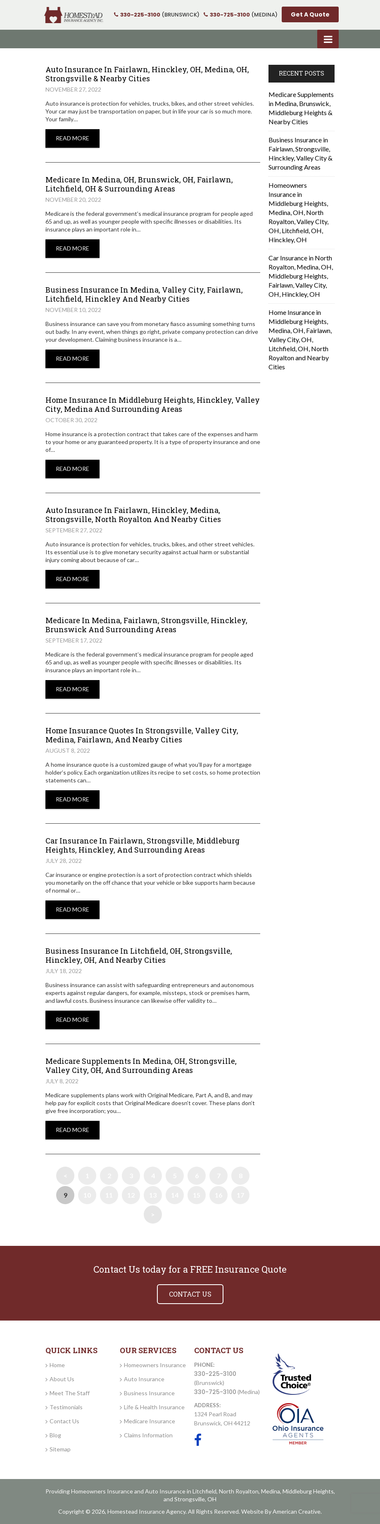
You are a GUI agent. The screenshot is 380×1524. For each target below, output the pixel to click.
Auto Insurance (144, 1378)
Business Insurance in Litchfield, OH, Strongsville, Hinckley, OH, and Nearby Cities (138, 955)
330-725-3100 (215, 1392)
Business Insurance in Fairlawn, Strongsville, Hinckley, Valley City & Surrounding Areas (300, 153)
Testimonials (66, 1407)
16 (218, 1195)
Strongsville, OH (195, 1499)
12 (131, 1195)
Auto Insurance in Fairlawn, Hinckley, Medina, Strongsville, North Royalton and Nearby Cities (133, 514)
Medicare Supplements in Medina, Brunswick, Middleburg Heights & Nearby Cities (301, 107)
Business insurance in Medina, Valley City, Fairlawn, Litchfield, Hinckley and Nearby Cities (144, 294)
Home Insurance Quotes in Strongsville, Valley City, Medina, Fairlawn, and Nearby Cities (141, 734)
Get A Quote (310, 14)
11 (109, 1195)
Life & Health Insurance (154, 1407)
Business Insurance (149, 1392)
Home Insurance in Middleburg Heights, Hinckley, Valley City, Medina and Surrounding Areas (152, 404)
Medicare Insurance (149, 1421)
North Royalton (239, 1491)
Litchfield (204, 1491)
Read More (72, 138)
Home (57, 1364)
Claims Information (148, 1435)
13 (153, 1195)
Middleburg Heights (308, 1491)
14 (174, 1195)
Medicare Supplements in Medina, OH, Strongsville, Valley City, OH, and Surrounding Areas (141, 1065)
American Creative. (297, 1511)
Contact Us (64, 1421)
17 (240, 1195)
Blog (55, 1435)
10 (87, 1195)
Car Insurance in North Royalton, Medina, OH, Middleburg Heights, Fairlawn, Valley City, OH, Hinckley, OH (300, 276)
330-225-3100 (215, 1374)
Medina (270, 1491)
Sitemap (60, 1449)
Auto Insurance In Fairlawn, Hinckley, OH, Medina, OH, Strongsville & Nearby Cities (147, 73)
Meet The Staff (70, 1392)
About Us (62, 1378)
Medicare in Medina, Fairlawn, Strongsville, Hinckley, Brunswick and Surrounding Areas (146, 624)
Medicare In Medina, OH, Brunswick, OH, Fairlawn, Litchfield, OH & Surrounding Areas (139, 184)
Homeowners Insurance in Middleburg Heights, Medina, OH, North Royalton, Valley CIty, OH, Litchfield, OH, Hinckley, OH (298, 212)
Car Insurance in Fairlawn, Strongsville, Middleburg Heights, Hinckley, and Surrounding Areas (142, 845)
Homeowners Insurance (155, 1364)
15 (196, 1195)
